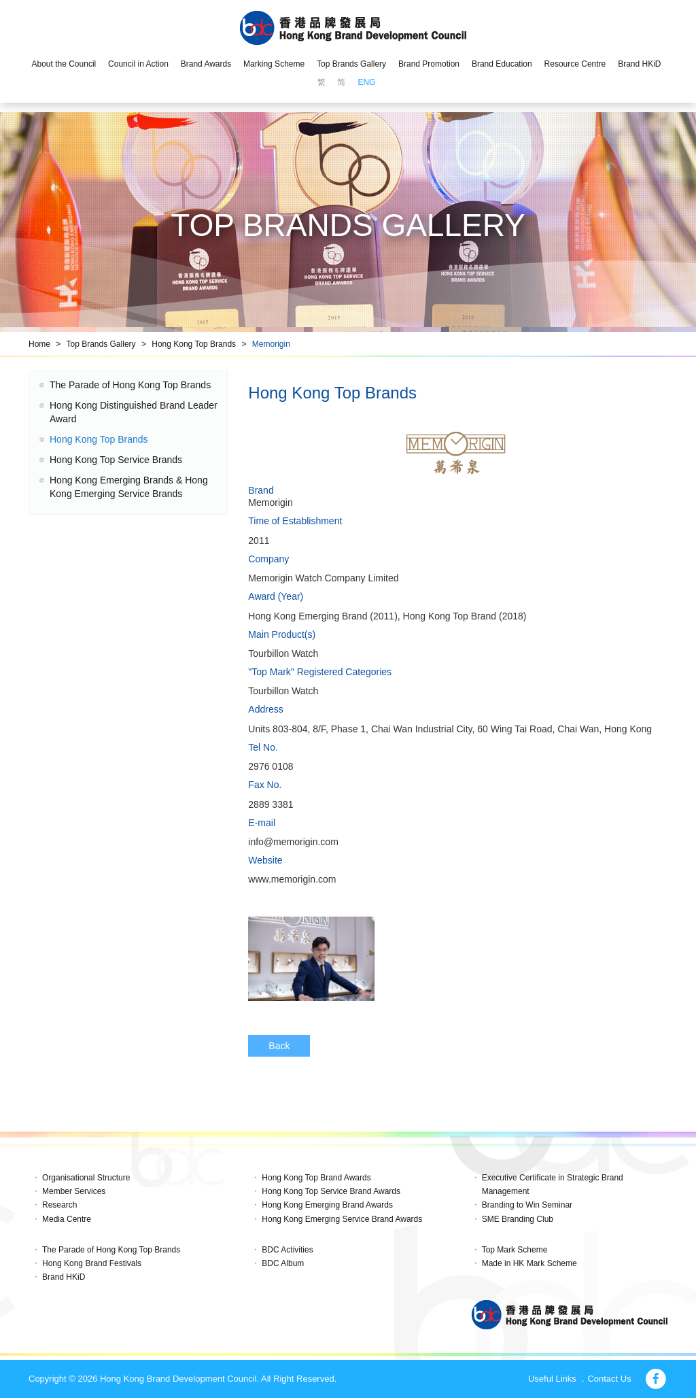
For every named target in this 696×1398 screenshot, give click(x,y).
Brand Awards (206, 64)
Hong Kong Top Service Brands (116, 459)
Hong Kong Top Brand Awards (316, 1177)
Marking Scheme (273, 64)
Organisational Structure (86, 1177)
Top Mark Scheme (515, 1250)
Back (279, 1045)
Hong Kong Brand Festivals (91, 1263)
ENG (366, 82)
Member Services (73, 1191)
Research (59, 1205)
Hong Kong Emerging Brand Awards (327, 1205)
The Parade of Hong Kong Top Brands (130, 384)
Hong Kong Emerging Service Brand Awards (342, 1219)
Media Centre (66, 1219)
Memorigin (271, 344)
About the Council (63, 64)
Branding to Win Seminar (527, 1205)
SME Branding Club (517, 1219)
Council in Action (138, 64)
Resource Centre (575, 64)
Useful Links (552, 1379)
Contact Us (609, 1379)
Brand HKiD (639, 64)
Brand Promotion (428, 64)
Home (39, 344)
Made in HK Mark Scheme (529, 1263)
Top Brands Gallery (351, 64)
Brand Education (502, 64)
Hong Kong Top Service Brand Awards (331, 1191)
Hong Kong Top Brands (194, 344)
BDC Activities (287, 1250)
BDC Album (283, 1263)
